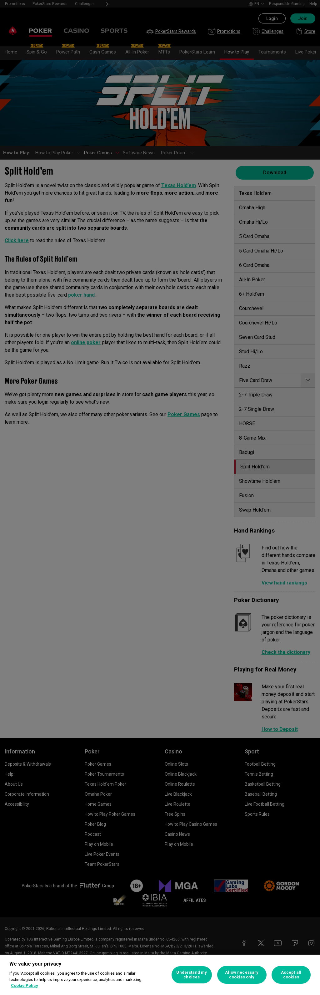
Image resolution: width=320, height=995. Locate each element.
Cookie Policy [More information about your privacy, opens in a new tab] (24, 985)
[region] (160, 975)
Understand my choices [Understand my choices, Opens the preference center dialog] (191, 975)
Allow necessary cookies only (241, 975)
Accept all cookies (291, 975)
